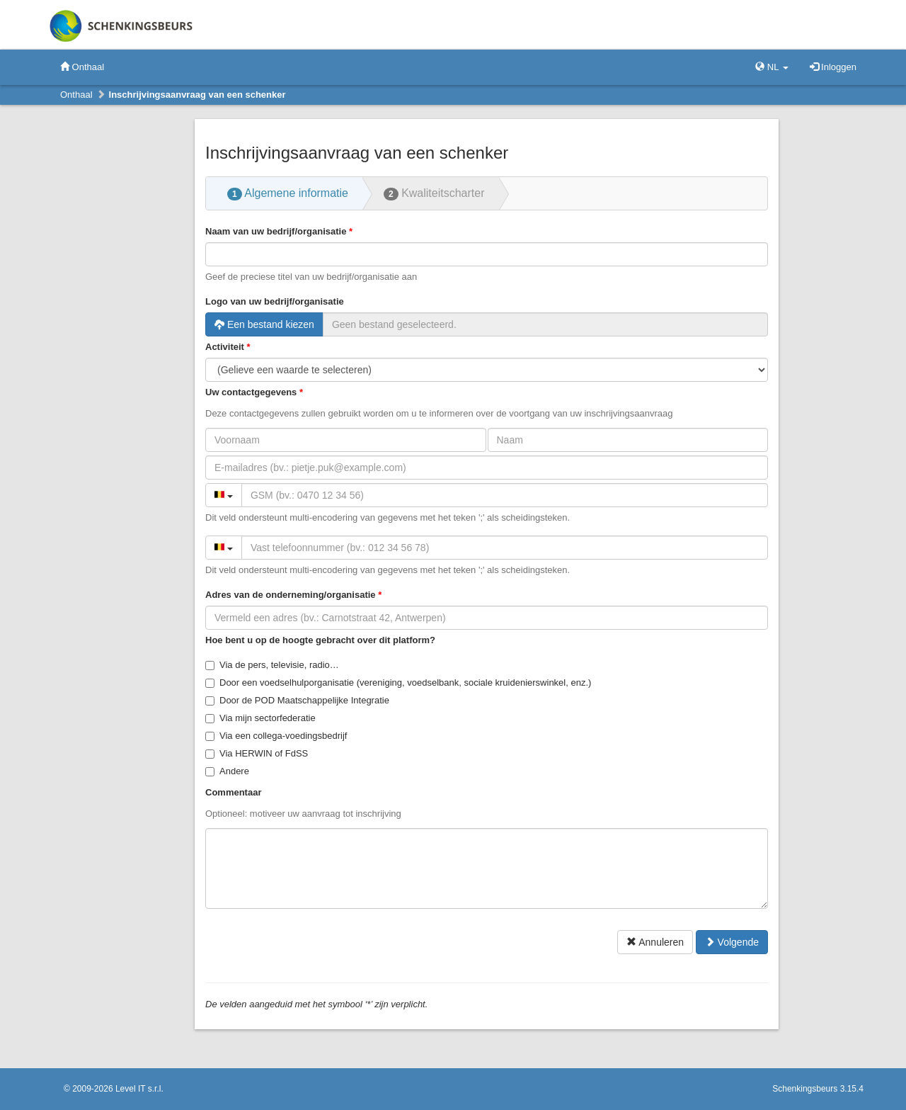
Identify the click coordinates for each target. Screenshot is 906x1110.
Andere (227, 771)
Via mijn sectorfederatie (260, 718)
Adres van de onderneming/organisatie (290, 594)
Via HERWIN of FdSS (256, 753)
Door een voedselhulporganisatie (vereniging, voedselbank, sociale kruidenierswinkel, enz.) (398, 682)
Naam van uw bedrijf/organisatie (275, 231)
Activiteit (224, 346)
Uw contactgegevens (251, 392)
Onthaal (82, 67)
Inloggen (833, 67)
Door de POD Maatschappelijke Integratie (297, 700)
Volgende (732, 942)
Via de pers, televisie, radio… (272, 664)
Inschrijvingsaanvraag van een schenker (197, 94)
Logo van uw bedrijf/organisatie (274, 301)
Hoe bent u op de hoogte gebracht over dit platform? (320, 640)
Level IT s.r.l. (139, 1089)
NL (771, 67)
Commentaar (233, 792)
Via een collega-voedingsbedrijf (276, 735)
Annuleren (655, 942)
